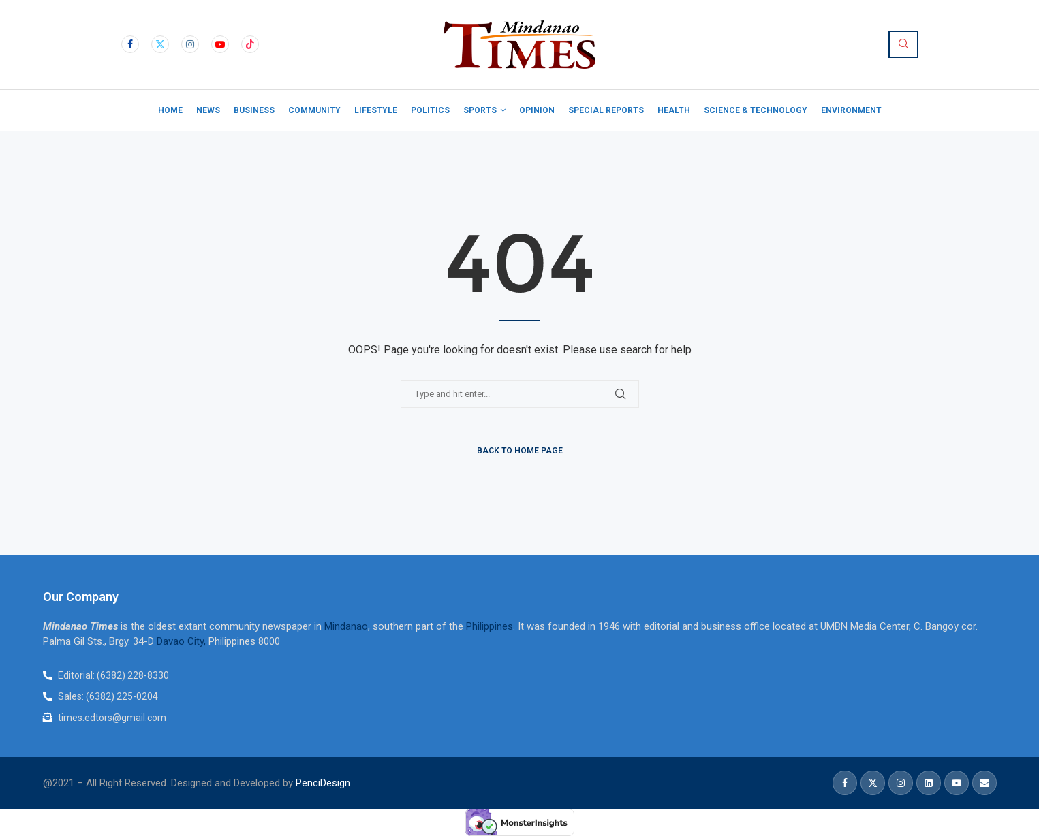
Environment (851, 110)
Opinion (537, 110)
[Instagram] (190, 44)
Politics (430, 110)
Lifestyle (375, 110)
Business (254, 110)
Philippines (489, 626)
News (208, 110)
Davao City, (182, 641)
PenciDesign (323, 783)
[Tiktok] (250, 44)
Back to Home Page (520, 450)
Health (673, 110)
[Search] (903, 44)
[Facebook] (130, 44)
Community (314, 110)
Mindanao (346, 626)
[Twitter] (160, 44)
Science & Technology (755, 110)
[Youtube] (220, 44)
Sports (480, 110)
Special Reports (606, 110)
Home (170, 110)
